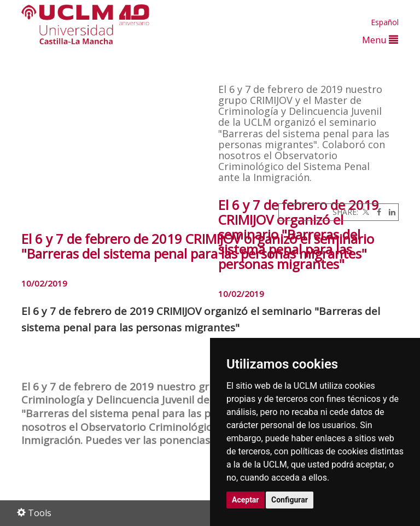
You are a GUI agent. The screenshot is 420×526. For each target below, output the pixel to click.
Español (385, 22)
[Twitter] (364, 212)
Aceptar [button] (245, 499)
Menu (380, 39)
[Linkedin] (389, 212)
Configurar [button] (289, 499)
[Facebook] (376, 212)
